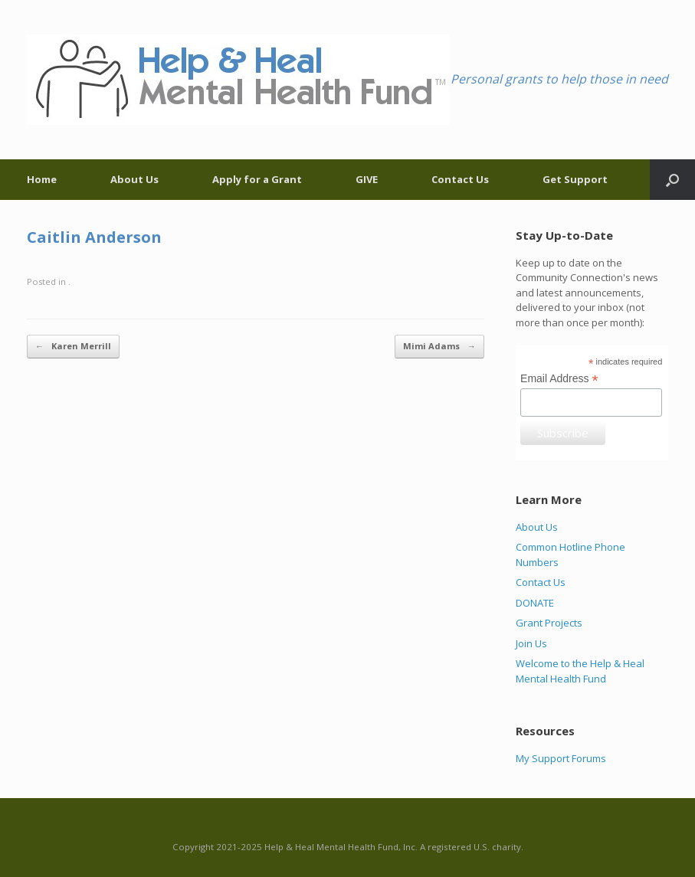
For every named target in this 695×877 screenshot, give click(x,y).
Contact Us (460, 179)
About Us (134, 179)
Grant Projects (549, 623)
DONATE (535, 603)
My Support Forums (561, 758)
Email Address (559, 378)
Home (42, 179)
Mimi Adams (439, 346)
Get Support (575, 179)
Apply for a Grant (257, 179)
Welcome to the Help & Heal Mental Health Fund (580, 671)
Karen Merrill (73, 346)
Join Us (531, 643)
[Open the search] (672, 179)
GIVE (367, 179)
